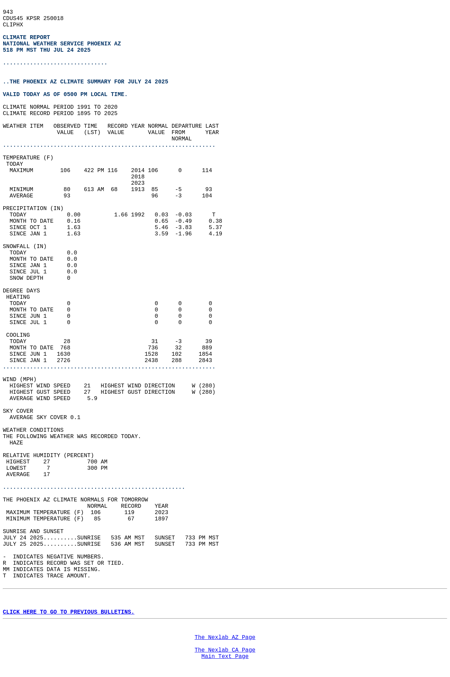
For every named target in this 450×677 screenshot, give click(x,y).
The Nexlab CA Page (225, 650)
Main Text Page (225, 656)
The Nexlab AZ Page (225, 637)
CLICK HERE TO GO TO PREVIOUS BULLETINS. (68, 612)
